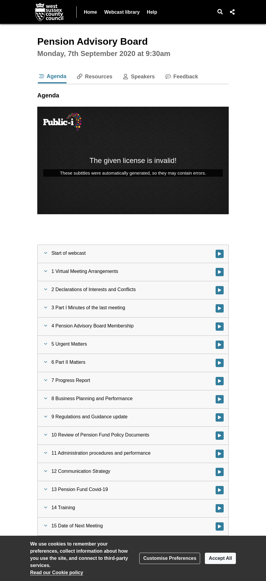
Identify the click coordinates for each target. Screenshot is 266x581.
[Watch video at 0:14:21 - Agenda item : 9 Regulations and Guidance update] (220, 417)
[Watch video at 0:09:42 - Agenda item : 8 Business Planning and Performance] (220, 399)
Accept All (220, 558)
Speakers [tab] (138, 77)
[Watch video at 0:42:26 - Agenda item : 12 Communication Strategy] (220, 472)
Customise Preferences (169, 558)
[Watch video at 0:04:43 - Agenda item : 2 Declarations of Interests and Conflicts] (220, 290)
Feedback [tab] (181, 77)
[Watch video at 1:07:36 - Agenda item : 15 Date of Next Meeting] (220, 526)
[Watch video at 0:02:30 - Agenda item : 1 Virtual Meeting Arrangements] (220, 272)
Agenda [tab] (52, 76)
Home (90, 12)
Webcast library (122, 12)
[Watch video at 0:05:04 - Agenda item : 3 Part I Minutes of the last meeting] (220, 308)
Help (152, 12)
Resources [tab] (94, 77)
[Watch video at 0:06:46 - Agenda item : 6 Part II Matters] (220, 363)
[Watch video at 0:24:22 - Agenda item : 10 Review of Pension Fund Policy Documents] (220, 435)
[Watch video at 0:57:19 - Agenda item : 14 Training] (220, 508)
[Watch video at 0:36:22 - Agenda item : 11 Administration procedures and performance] (220, 454)
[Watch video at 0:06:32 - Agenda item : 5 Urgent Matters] (220, 345)
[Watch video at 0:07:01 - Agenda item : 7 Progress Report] (220, 381)
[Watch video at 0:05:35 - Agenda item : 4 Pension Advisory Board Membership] (220, 326)
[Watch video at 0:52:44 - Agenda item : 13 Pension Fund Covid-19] (220, 490)
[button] (220, 12)
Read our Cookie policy (56, 572)
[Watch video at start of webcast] (220, 254)
